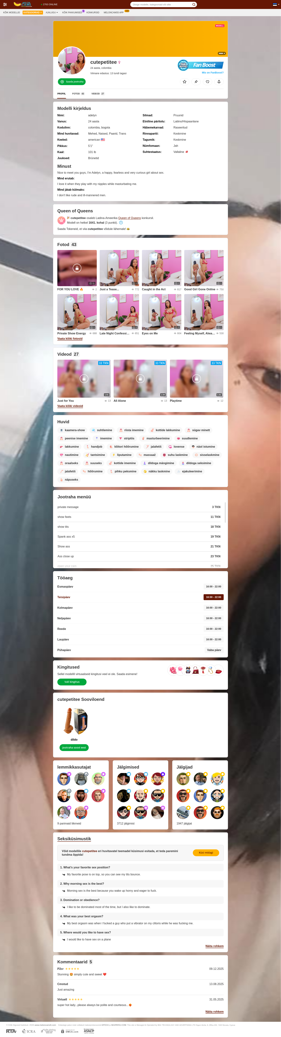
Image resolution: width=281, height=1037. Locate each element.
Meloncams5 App (114, 12)
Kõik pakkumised (73, 12)
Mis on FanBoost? (213, 72)
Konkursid (93, 12)
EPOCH (105, 1025)
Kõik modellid (11, 12)
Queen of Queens (129, 218)
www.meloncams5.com (45, 1025)
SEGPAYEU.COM (118, 1025)
